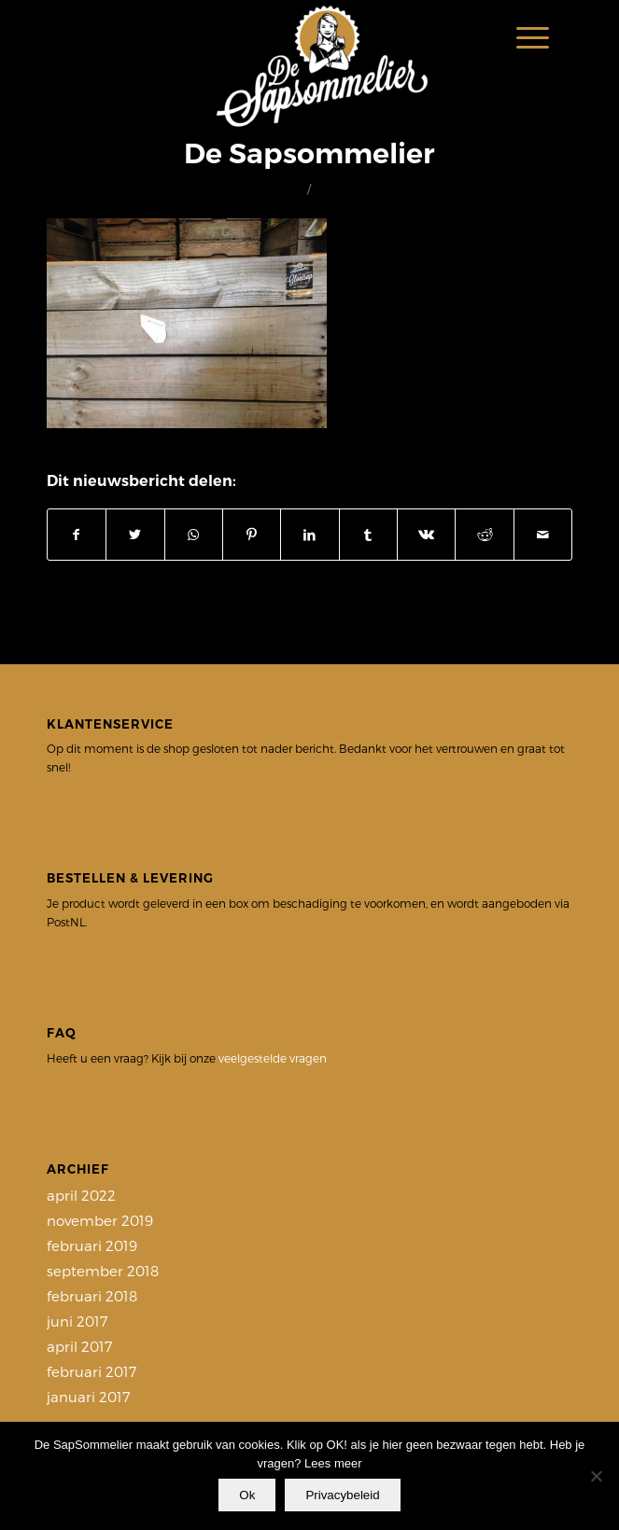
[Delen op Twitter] (134, 534)
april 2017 (79, 1346)
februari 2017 (91, 1371)
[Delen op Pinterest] (251, 534)
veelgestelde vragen (272, 1057)
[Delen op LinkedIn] (309, 534)
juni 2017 (77, 1321)
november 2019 (100, 1220)
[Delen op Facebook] (77, 534)
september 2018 (103, 1270)
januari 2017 (88, 1396)
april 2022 (81, 1195)
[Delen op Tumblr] (368, 534)
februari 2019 (92, 1245)
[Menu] (523, 37)
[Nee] (595, 1476)
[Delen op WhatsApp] (193, 534)
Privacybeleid (342, 1495)
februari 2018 (92, 1295)
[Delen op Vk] (426, 534)
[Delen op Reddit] (484, 534)
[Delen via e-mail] (542, 534)
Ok (247, 1495)
